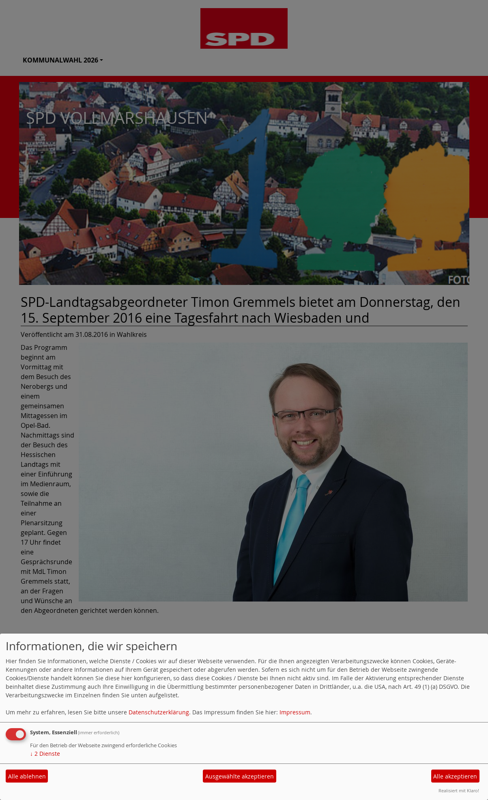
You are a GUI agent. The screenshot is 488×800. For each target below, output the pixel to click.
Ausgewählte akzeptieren (239, 776)
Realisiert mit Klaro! (459, 790)
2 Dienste (45, 753)
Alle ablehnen (27, 776)
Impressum (294, 712)
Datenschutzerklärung (159, 712)
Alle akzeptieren (455, 776)
